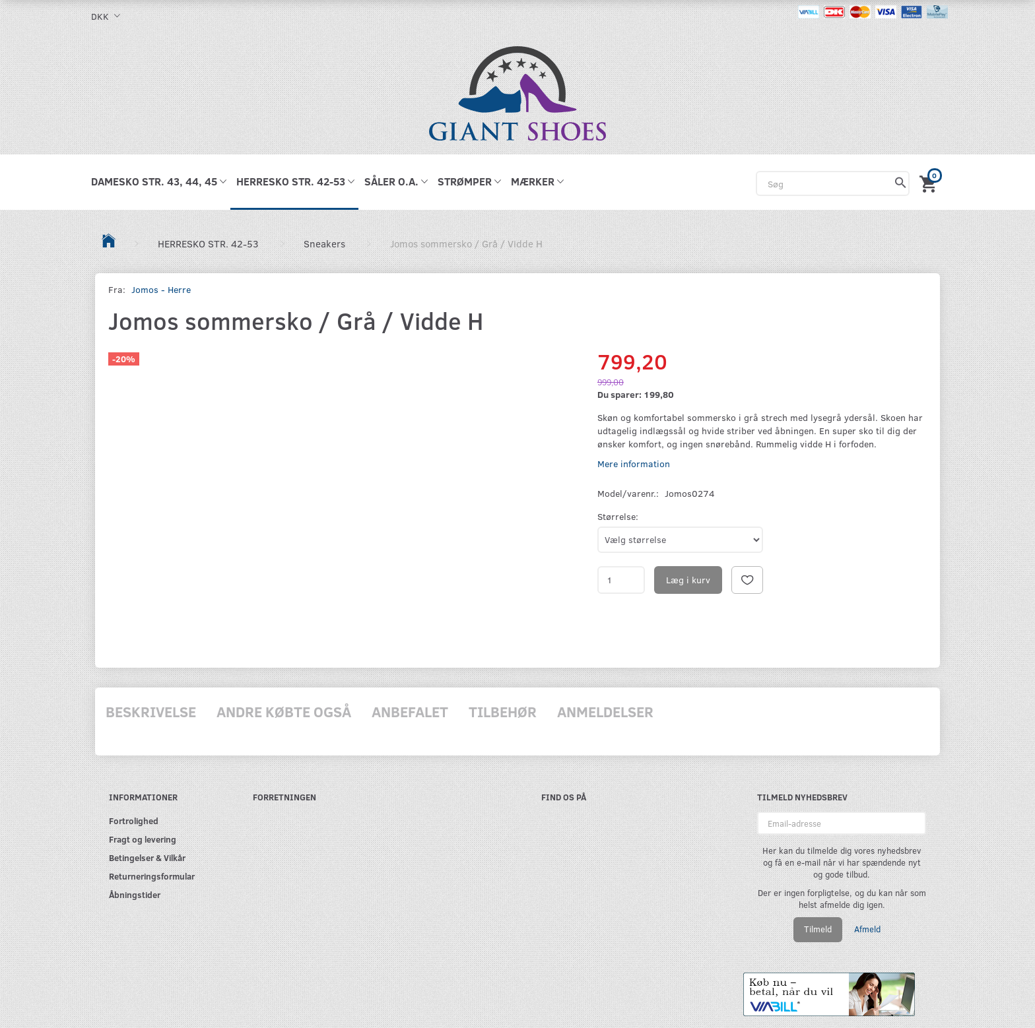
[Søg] (900, 183)
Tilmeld (818, 929)
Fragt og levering (142, 839)
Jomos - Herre (161, 289)
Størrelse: (617, 516)
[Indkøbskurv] (930, 182)
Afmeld (867, 929)
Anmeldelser (605, 711)
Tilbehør (503, 711)
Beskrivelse (151, 711)
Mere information (633, 463)
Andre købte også (284, 711)
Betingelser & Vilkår (147, 857)
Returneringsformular (152, 876)
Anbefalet (410, 711)
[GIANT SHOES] (517, 92)
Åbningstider (134, 894)
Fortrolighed (133, 820)
